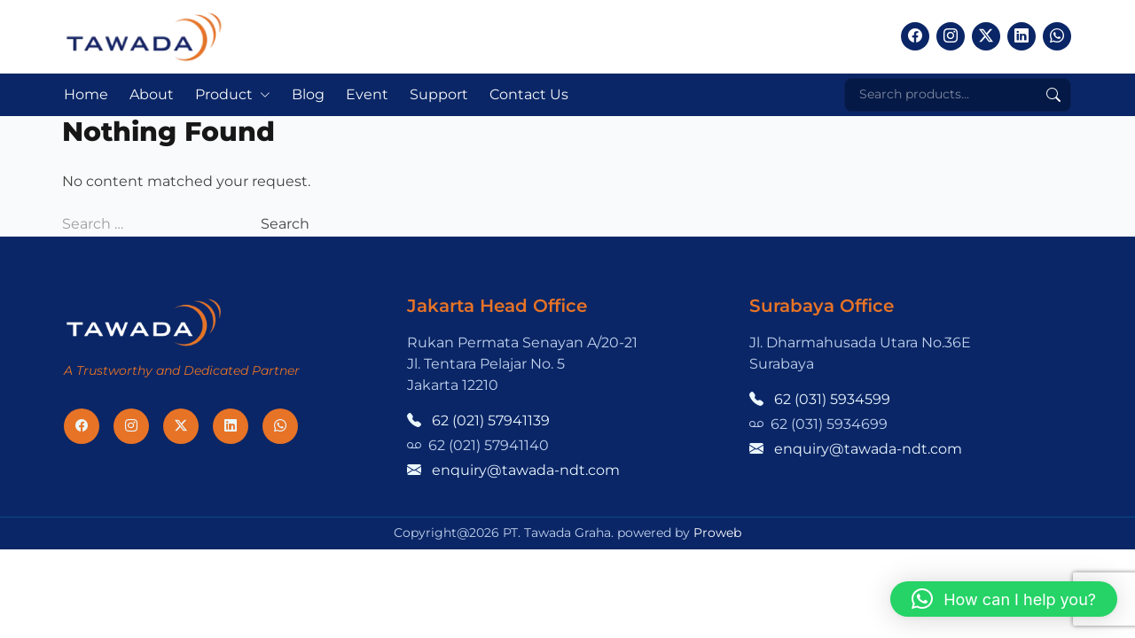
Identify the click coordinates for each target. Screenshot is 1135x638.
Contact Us (528, 94)
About (151, 94)
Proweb (717, 533)
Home (86, 94)
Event (367, 94)
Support (439, 94)
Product (224, 94)
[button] (1003, 599)
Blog (308, 94)
